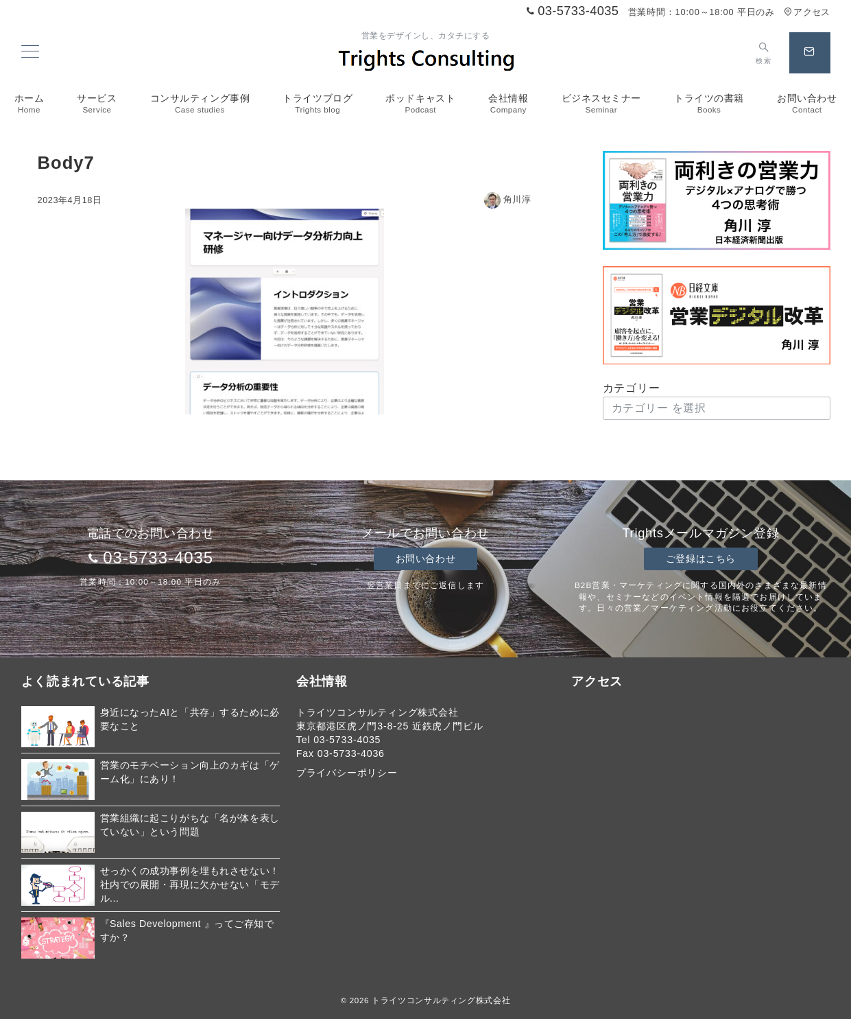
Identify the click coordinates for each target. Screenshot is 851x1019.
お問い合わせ (425, 558)
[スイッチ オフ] (763, 53)
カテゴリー (631, 388)
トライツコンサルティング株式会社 (441, 1000)
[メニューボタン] (30, 52)
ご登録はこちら (701, 558)
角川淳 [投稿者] (507, 199)
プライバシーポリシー (347, 772)
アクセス (807, 12)
